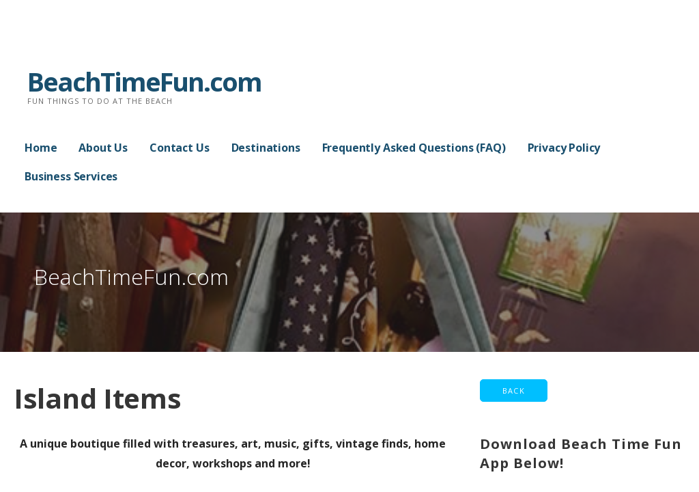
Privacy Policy (564, 147)
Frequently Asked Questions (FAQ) (414, 147)
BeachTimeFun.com (144, 81)
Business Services (71, 176)
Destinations (265, 147)
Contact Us (179, 147)
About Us (103, 147)
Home (41, 147)
